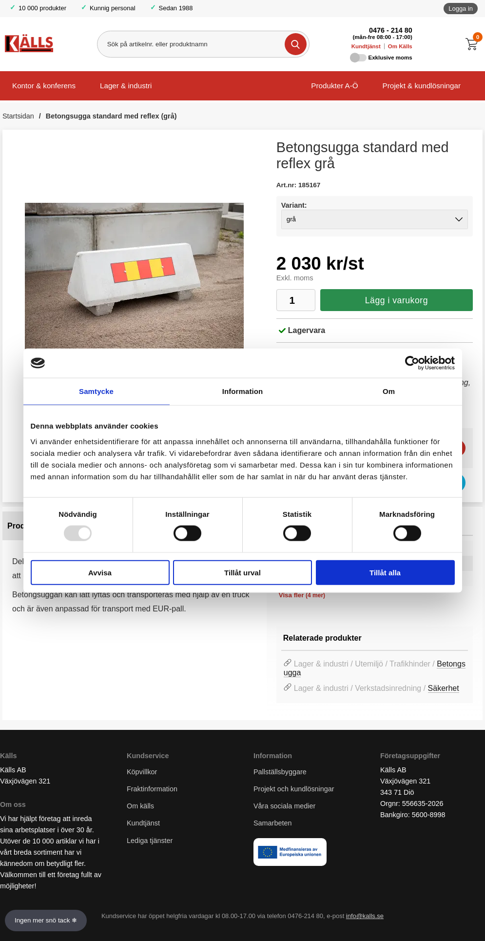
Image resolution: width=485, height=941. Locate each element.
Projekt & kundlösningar (422, 85)
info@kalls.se (365, 916)
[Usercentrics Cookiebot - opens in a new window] (412, 363)
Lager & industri (126, 85)
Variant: (294, 205)
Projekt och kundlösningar (293, 789)
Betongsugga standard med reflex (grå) (111, 116)
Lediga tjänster (150, 840)
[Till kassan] (474, 44)
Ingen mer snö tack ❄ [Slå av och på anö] (46, 920)
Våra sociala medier (284, 806)
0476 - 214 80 (390, 30)
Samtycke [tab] (96, 391)
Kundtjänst (366, 46)
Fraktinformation (152, 789)
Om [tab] (389, 391)
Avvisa (100, 572)
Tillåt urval (242, 572)
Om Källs (400, 46)
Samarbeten (273, 823)
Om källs (140, 806)
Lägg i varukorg (396, 300)
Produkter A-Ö (334, 85)
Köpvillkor (142, 772)
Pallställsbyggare (280, 772)
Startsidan (18, 116)
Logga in (460, 8)
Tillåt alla (385, 572)
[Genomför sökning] (296, 44)
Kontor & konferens (44, 85)
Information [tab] (242, 391)
